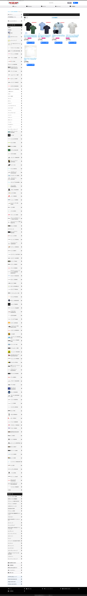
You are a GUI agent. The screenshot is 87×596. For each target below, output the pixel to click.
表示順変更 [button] (54, 17)
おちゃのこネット (41, 595)
